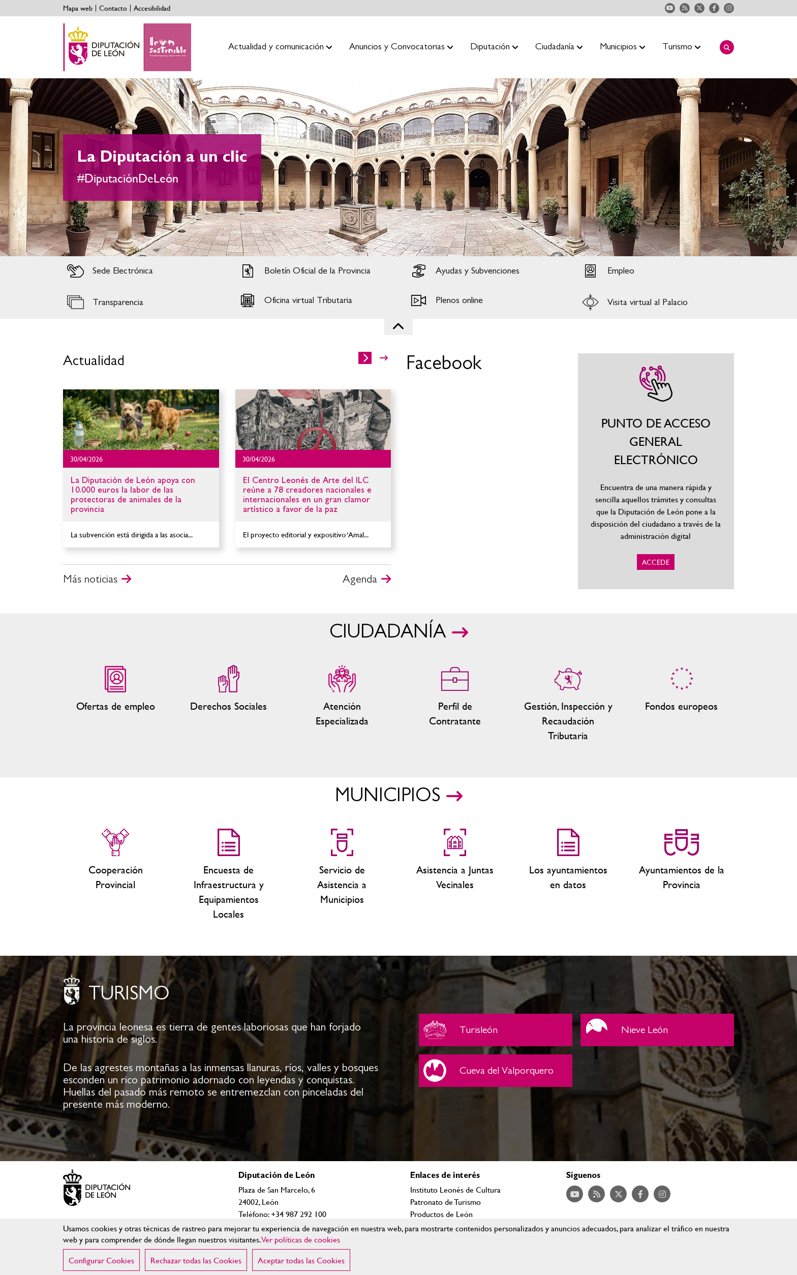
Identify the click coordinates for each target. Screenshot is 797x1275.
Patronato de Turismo (445, 1201)
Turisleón (495, 1030)
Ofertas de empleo (115, 704)
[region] (398, 1247)
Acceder (141, 271)
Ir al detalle (141, 419)
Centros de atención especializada (341, 704)
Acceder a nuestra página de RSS (685, 8)
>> (384, 358)
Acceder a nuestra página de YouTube (670, 8)
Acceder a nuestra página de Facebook (714, 8)
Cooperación (115, 875)
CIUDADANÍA (387, 632)
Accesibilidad (152, 8)
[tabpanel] (398, 167)
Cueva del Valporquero (495, 1070)
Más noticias (90, 579)
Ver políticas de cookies (301, 1239)
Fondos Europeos (681, 704)
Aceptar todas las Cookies (301, 1260)
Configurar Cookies (101, 1260)
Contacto (113, 8)
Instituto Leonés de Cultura (455, 1189)
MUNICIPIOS (387, 795)
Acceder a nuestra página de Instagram (729, 8)
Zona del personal (455, 704)
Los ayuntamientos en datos (568, 875)
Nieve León (657, 1030)
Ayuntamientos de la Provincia (681, 875)
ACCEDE (656, 471)
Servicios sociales (229, 704)
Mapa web (78, 8)
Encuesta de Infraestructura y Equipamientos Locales (229, 875)
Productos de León (441, 1214)
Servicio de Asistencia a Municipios (341, 875)
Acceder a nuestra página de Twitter (699, 8)
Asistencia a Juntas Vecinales (455, 875)
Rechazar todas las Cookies (195, 1260)
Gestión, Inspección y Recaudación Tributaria (568, 704)
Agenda (360, 579)
